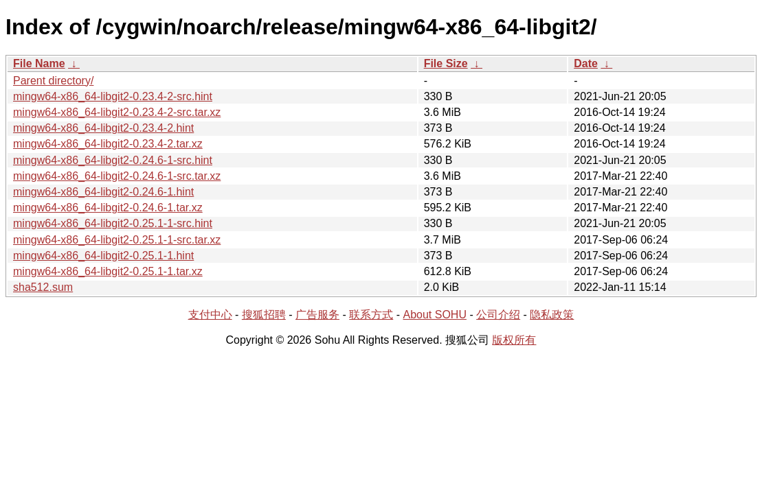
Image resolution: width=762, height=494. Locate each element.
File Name (39, 63)
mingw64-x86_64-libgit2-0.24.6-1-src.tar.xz (117, 176)
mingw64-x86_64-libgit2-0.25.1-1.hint (103, 255)
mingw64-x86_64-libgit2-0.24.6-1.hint (103, 192)
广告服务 (317, 314)
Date (586, 63)
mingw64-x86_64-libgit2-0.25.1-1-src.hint (112, 223)
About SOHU (434, 314)
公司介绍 (498, 314)
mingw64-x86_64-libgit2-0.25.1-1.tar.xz (108, 271)
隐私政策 (552, 314)
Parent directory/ (53, 80)
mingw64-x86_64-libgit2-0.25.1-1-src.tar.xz (117, 240)
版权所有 (514, 340)
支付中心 (210, 314)
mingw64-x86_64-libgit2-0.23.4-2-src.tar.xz (117, 112)
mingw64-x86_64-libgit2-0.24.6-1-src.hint (112, 160)
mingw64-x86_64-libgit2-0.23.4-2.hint (103, 128)
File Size (446, 63)
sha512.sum (43, 287)
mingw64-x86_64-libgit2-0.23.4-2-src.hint (112, 96)
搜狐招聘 (264, 314)
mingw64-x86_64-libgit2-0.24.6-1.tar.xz (108, 207)
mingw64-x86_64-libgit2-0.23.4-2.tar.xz (108, 144)
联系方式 (371, 314)
